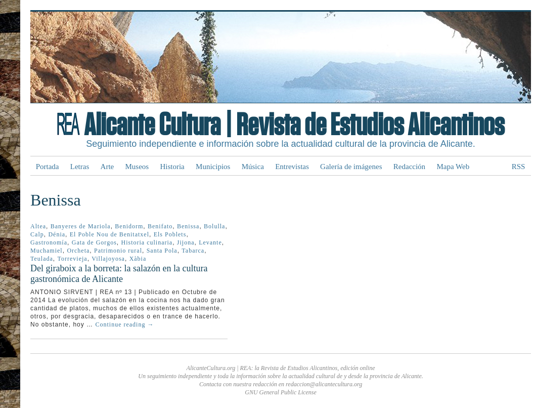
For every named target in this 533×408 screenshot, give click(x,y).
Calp (37, 234)
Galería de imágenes (351, 166)
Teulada (41, 258)
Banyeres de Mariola (81, 226)
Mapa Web (452, 166)
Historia (172, 166)
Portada (47, 166)
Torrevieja (72, 258)
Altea (38, 226)
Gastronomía (48, 242)
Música (253, 166)
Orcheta (78, 250)
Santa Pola (162, 250)
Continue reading (124, 324)
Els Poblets (170, 234)
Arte (107, 166)
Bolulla (214, 226)
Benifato (160, 226)
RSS (518, 166)
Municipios (213, 166)
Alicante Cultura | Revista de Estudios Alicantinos (294, 125)
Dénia (56, 234)
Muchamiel (46, 250)
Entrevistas (292, 166)
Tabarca (193, 250)
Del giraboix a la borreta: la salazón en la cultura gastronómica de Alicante (118, 273)
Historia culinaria (146, 242)
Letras (79, 166)
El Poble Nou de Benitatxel (109, 234)
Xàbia (138, 258)
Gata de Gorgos (94, 242)
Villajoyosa (108, 258)
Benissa (188, 226)
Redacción (409, 166)
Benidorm (129, 226)
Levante (210, 242)
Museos (137, 166)
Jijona (186, 242)
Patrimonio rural (118, 250)
